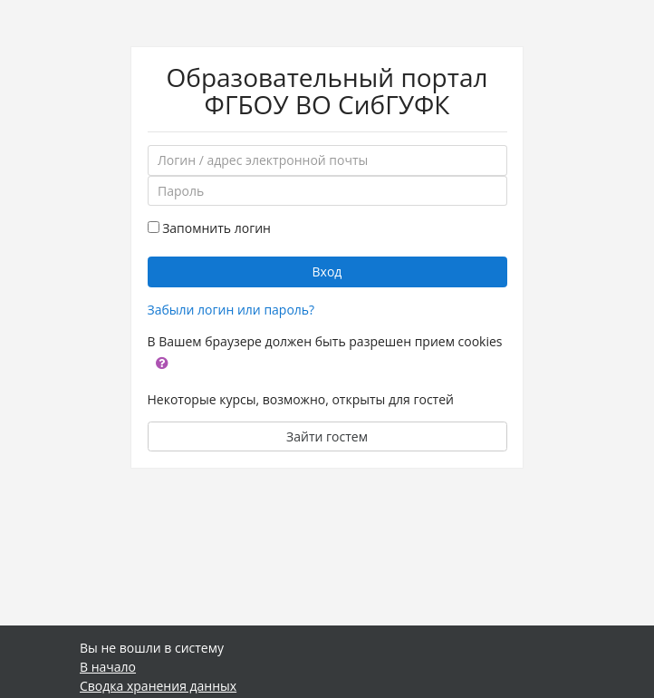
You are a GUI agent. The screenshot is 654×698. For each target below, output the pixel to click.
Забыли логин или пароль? (231, 309)
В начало (108, 666)
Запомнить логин (216, 228)
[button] (162, 362)
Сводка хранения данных (158, 685)
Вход (327, 271)
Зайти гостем (327, 436)
